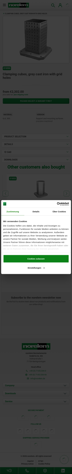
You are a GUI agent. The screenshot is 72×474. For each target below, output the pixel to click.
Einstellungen (36, 268)
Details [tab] (36, 211)
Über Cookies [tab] (59, 211)
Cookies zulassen (36, 259)
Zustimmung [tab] (12, 211)
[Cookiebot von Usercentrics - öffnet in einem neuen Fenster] (57, 204)
